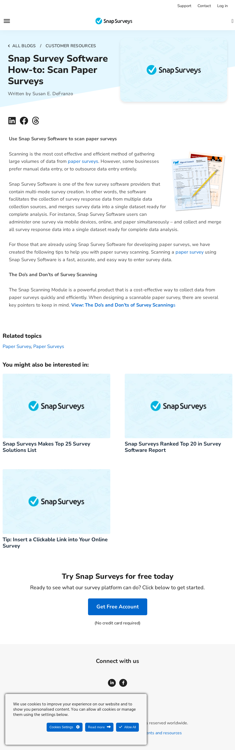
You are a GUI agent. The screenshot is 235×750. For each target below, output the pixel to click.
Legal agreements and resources (151, 733)
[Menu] (7, 21)
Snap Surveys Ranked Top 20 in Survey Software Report (173, 447)
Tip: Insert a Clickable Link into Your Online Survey (55, 542)
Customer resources (71, 46)
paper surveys (83, 161)
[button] (12, 121)
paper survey (190, 252)
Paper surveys (48, 346)
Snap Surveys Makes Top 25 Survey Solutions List (46, 447)
